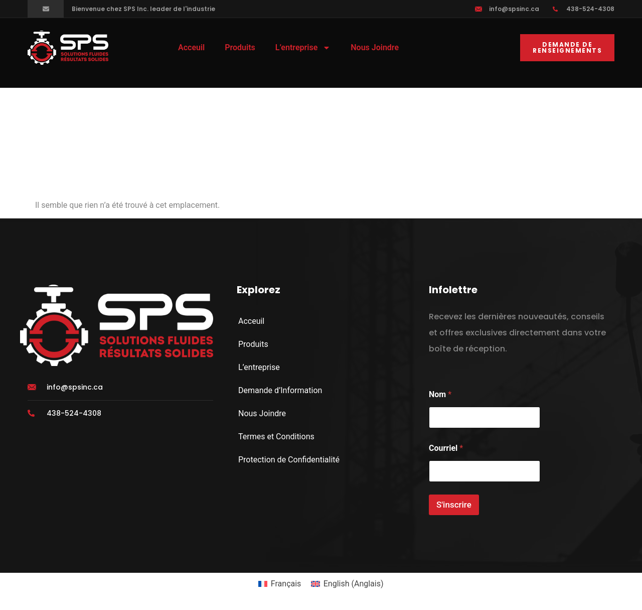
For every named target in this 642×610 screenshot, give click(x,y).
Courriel (446, 448)
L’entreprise (303, 48)
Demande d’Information (280, 390)
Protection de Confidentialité (289, 459)
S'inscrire (453, 505)
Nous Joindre (375, 47)
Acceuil (191, 47)
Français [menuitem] (286, 583)
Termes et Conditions (276, 436)
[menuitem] (279, 584)
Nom (440, 394)
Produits (240, 47)
